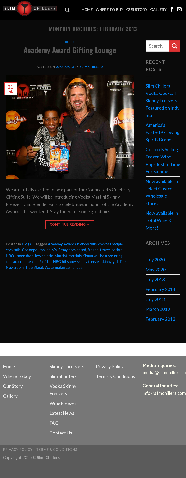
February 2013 (160, 319)
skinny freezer (88, 261)
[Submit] (174, 45)
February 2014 (160, 289)
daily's (51, 250)
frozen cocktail (112, 250)
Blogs (70, 42)
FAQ (54, 423)
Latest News (62, 413)
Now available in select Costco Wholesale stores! (162, 192)
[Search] (67, 10)
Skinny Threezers (67, 366)
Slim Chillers (92, 66)
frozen (92, 250)
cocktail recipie (110, 244)
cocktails (13, 250)
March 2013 (158, 309)
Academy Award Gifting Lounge (70, 49)
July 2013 (155, 299)
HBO (10, 256)
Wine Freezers (64, 403)
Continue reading (70, 224)
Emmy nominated (72, 250)
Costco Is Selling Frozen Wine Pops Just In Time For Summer (163, 160)
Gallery (158, 9)
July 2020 (155, 259)
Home (87, 9)
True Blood (34, 267)
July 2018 (155, 279)
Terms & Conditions (115, 376)
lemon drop (24, 256)
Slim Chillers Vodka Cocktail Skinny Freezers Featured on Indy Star (163, 100)
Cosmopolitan (33, 250)
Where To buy (109, 9)
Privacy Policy (110, 366)
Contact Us (61, 432)
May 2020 (156, 269)
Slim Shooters (63, 376)
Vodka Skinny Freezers (63, 389)
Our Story (136, 9)
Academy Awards (62, 244)
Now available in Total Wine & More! (162, 220)
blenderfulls (87, 244)
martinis (75, 256)
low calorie (44, 256)
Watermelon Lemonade (63, 267)
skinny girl (109, 261)
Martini (60, 256)
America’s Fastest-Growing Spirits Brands (163, 132)
